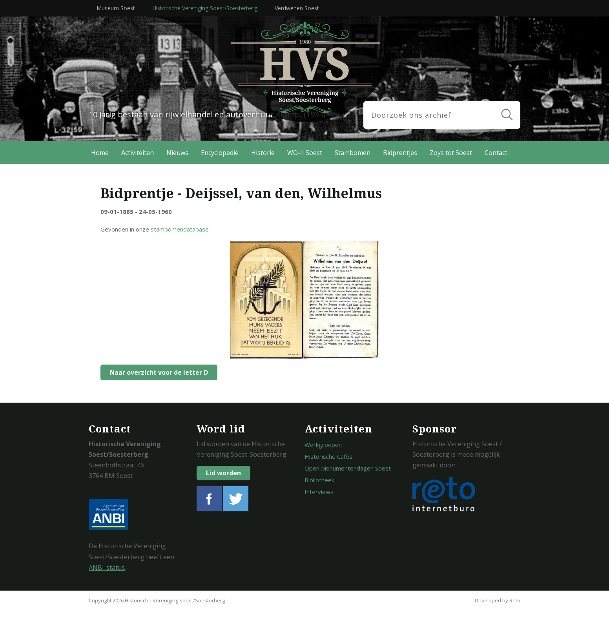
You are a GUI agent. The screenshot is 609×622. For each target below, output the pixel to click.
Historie (263, 152)
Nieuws (177, 152)
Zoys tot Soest (451, 152)
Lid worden (223, 473)
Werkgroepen (323, 445)
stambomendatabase (180, 229)
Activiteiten (137, 152)
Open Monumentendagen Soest (347, 468)
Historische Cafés (328, 456)
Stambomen (352, 152)
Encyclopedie (220, 152)
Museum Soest (116, 8)
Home (100, 152)
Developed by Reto (497, 600)
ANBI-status (107, 567)
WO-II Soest (304, 152)
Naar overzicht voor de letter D (157, 372)
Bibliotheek (319, 480)
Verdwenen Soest (297, 8)
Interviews (319, 492)
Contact (496, 152)
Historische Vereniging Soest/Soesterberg (204, 8)
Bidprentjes (400, 152)
